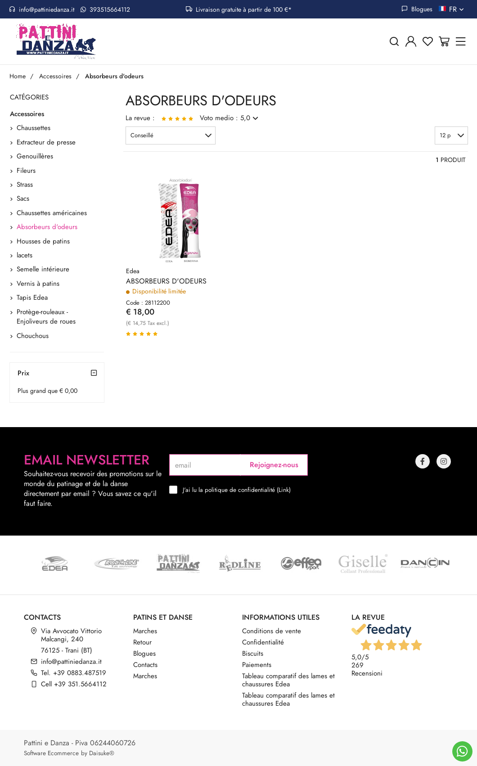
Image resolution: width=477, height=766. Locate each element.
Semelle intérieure (43, 269)
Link (284, 489)
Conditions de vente (271, 631)
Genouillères (35, 156)
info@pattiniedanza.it (41, 9)
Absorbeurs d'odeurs (47, 227)
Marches (145, 631)
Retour (142, 642)
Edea (133, 270)
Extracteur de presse (46, 142)
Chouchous (33, 336)
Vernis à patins (38, 283)
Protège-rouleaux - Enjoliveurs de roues (46, 316)
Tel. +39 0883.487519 (73, 673)
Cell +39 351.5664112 (74, 684)
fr (457, 9)
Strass (25, 184)
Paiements (256, 665)
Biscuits (252, 653)
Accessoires (27, 114)
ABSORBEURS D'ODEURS (166, 281)
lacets (24, 255)
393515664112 (105, 9)
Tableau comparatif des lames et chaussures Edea (288, 680)
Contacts (145, 665)
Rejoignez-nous (274, 465)
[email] (204, 465)
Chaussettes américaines (52, 213)
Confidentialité (263, 642)
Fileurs (26, 171)
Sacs (23, 198)
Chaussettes (33, 128)
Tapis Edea (32, 297)
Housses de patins (43, 241)
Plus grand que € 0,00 (47, 390)
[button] (171, 135)
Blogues (416, 9)
